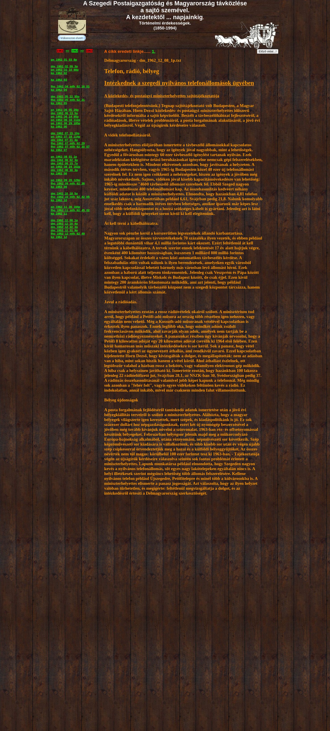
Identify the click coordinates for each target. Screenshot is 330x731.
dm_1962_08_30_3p (64, 170)
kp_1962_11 (59, 213)
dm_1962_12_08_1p (64, 220)
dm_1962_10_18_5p (64, 193)
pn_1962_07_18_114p (65, 136)
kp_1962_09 (59, 186)
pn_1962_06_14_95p (65, 116)
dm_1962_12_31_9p (64, 230)
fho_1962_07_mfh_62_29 (68, 143)
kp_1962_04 (59, 89)
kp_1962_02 (59, 73)
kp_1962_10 (59, 200)
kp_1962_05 (59, 103)
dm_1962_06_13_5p (64, 113)
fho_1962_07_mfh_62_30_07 (70, 146)
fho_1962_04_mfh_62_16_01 (70, 86)
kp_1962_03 (59, 79)
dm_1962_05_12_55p (65, 96)
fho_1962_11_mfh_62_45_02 (70, 210)
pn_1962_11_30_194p (65, 207)
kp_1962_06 (59, 126)
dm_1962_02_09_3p (64, 66)
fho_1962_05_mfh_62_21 (68, 99)
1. (153, 51)
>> (82, 50)
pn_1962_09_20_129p (65, 180)
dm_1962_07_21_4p (64, 140)
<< (67, 50)
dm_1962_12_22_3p (64, 227)
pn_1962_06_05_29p (65, 110)
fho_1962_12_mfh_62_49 (68, 233)
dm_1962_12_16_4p (64, 223)
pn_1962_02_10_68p (65, 69)
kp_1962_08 (59, 173)
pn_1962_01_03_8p (64, 59)
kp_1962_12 (59, 237)
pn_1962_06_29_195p (65, 123)
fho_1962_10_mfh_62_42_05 (70, 196)
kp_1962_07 (59, 150)
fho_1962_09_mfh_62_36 (68, 183)
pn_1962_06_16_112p (65, 120)
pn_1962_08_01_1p (64, 156)
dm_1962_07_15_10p (65, 133)
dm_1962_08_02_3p (64, 160)
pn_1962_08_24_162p (65, 166)
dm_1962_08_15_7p (64, 163)
